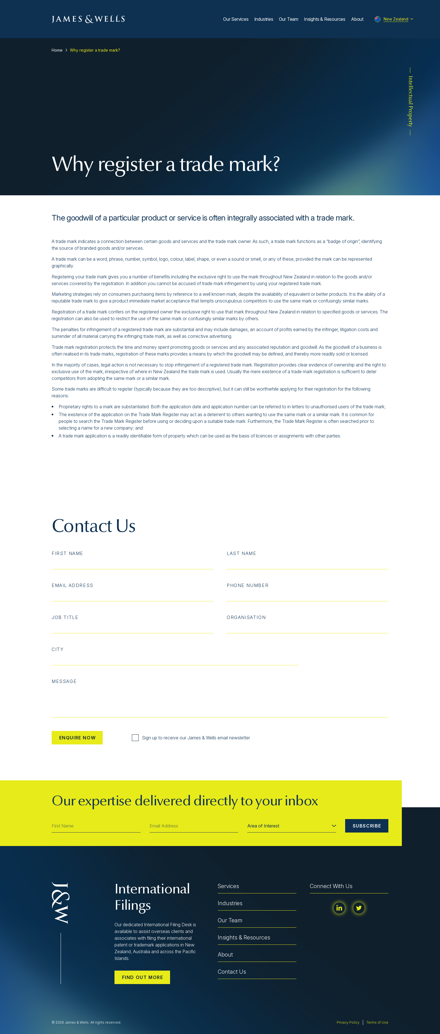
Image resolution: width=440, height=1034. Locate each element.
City (58, 649)
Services (228, 886)
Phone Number (248, 585)
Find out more (142, 977)
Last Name (241, 553)
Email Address (72, 585)
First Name (67, 553)
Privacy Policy (348, 1022)
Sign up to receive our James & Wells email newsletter (191, 737)
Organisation (246, 617)
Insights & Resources (324, 19)
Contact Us (232, 971)
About (357, 19)
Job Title (65, 617)
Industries (263, 19)
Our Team (288, 19)
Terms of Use (377, 1022)
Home (57, 50)
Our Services (236, 19)
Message (64, 681)
